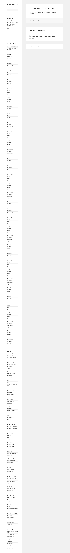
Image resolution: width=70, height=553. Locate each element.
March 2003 (9, 314)
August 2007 (9, 219)
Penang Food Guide (10, 502)
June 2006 (9, 244)
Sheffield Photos (10, 526)
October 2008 (9, 194)
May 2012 (9, 117)
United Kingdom (10, 543)
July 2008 (8, 199)
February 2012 (9, 122)
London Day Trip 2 (10, 446)
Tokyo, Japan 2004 (10, 538)
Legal (8, 437)
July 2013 (8, 92)
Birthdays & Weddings (11, 373)
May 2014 (9, 76)
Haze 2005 (9, 405)
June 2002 (9, 330)
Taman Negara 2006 (10, 534)
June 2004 (9, 287)
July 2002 (8, 328)
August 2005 (9, 262)
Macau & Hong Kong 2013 (11, 448)
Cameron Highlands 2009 (11, 377)
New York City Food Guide (11, 481)
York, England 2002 (10, 548)
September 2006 (10, 239)
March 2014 (9, 77)
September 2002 (10, 325)
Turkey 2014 (9, 541)
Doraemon (9, 387)
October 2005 (9, 258)
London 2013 (9, 442)
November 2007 (10, 214)
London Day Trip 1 (10, 444)
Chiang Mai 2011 (10, 378)
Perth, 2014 (9, 504)
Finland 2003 (9, 388)
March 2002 (9, 334)
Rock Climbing (9, 515)
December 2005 (10, 255)
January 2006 (9, 253)
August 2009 (9, 176)
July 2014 (8, 72)
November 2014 (10, 67)
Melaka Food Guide (10, 457)
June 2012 (9, 115)
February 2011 (9, 144)
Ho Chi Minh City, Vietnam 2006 (12, 406)
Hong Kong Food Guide (11, 410)
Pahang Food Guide (10, 493)
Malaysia (8, 449)
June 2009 (9, 180)
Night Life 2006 (10, 483)
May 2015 (9, 58)
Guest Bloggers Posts (10, 401)
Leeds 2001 (9, 435)
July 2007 (8, 221)
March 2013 (9, 99)
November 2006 (10, 235)
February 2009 (9, 187)
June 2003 (9, 309)
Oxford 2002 (9, 492)
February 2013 (9, 101)
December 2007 (10, 212)
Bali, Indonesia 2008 (10, 362)
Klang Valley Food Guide (11, 421)
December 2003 (10, 298)
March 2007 (9, 228)
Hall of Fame (9, 403)
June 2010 (9, 158)
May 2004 (9, 289)
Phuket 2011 (9, 510)
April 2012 (9, 119)
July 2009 (8, 178)
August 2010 (9, 155)
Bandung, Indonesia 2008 (11, 364)
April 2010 (9, 162)
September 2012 (10, 110)
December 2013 (10, 83)
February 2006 (9, 251)
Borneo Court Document (14, 46)
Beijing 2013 (9, 368)
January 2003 (9, 318)
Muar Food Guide (10, 471)
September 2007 (10, 217)
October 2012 (9, 108)
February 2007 (9, 230)
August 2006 (9, 241)
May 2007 (9, 224)
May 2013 (9, 95)
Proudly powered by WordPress (34, 46)
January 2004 (9, 296)
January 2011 (9, 146)
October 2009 (9, 172)
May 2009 (9, 181)
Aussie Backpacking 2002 (11, 357)
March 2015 (9, 61)
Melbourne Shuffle (10, 465)
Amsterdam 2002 (10, 353)
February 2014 (9, 79)
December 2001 (10, 337)
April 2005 (9, 269)
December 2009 (10, 169)
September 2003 (10, 303)
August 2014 (9, 70)
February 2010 (9, 165)
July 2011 (8, 135)
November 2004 (10, 278)
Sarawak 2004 (9, 519)
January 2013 (9, 103)
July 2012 (8, 113)
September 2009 (10, 174)
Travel (8, 539)
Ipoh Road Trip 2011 (10, 417)
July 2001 (8, 345)
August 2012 (9, 111)
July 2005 (8, 264)
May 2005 (9, 267)
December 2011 (10, 126)
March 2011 (9, 142)
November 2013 (10, 85)
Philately (8, 506)
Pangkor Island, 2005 (10, 495)
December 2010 (10, 147)
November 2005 (10, 257)
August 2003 (9, 305)
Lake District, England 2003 (12, 431)
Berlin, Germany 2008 (11, 369)
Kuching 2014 (9, 430)
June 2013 (9, 94)
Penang (8, 499)
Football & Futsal (10, 392)
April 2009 (9, 183)
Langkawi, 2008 (10, 433)
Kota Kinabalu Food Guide (11, 424)
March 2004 (9, 293)
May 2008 (9, 203)
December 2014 (10, 65)
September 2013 (10, 88)
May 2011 (9, 138)
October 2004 (9, 280)
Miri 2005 (9, 467)
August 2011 (9, 133)
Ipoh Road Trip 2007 (10, 413)
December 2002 (10, 319)
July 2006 (8, 242)
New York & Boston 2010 (11, 476)
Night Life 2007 (10, 484)
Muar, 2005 (9, 473)
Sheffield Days (9, 524)
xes (36, 20)
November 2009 (10, 171)
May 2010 (9, 160)
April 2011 (9, 140)
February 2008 (9, 208)
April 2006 (9, 248)
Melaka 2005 (9, 455)
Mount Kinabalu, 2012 (11, 469)
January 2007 (9, 232)
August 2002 (9, 327)
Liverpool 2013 (9, 440)
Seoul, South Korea (10, 520)
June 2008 (9, 201)
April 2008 (9, 205)
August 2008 (9, 198)
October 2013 (9, 86)
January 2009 (9, 189)
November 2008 (10, 192)
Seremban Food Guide (11, 522)
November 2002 (10, 321)
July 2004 (8, 285)
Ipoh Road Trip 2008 (10, 415)
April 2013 (9, 97)
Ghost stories (9, 397)
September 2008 (10, 196)
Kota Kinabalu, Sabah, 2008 (12, 426)
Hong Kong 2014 (10, 408)
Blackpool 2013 (9, 375)
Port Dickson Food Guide (11, 511)
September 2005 (10, 260)
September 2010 (10, 153)
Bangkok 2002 (9, 366)
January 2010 (9, 167)
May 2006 (9, 246)
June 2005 (9, 266)
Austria (8, 359)
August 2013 (9, 90)
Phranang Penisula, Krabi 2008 (12, 508)
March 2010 (9, 163)
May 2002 (9, 332)
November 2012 (10, 106)
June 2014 (9, 74)
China (8, 380)
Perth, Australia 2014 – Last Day (12, 22)
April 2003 (9, 312)
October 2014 (9, 68)
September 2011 (10, 131)
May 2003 (9, 310)
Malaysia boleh (9, 451)
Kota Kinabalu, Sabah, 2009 (12, 428)
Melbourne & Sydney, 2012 (11, 460)
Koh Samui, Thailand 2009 (11, 422)
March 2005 (9, 271)
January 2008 (9, 210)
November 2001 (10, 339)
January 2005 (9, 275)
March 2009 (9, 185)
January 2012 (9, 124)
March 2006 (9, 250)
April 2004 (9, 291)
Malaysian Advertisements (11, 453)
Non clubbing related (11, 488)
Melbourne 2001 (10, 462)
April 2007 (9, 226)
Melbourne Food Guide (11, 464)
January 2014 (9, 81)
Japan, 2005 (9, 419)
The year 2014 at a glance (11, 20)
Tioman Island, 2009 (10, 536)
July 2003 (8, 307)
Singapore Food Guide (11, 529)
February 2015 (9, 63)
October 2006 (9, 237)
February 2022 (9, 56)
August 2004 (9, 284)
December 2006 (10, 233)
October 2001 (9, 341)
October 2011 (9, 129)
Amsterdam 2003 (10, 355)
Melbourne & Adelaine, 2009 (12, 458)
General (8, 396)
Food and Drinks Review (11, 390)
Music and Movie (10, 474)
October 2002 (9, 323)
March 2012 (9, 120)
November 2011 (10, 128)
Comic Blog (9, 382)
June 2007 (9, 223)
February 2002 (9, 336)
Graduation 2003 (10, 399)
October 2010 (9, 151)
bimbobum (9, 371)
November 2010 (10, 149)
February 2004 (9, 294)
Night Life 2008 (10, 486)
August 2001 (9, 343)
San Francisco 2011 (10, 517)
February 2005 (9, 273)
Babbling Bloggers (10, 360)
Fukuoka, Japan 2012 (10, 394)
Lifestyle (8, 439)
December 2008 (10, 190)
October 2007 (9, 215)
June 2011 (9, 137)
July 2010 (8, 156)
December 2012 (10, 104)
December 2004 (10, 276)
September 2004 (10, 282)
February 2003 (9, 316)
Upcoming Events (10, 545)
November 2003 (10, 300)
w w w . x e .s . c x (12, 4)
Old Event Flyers (10, 490)
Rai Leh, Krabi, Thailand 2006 (12, 513)
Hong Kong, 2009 (10, 412)
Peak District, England (11, 497)
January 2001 (9, 346)
